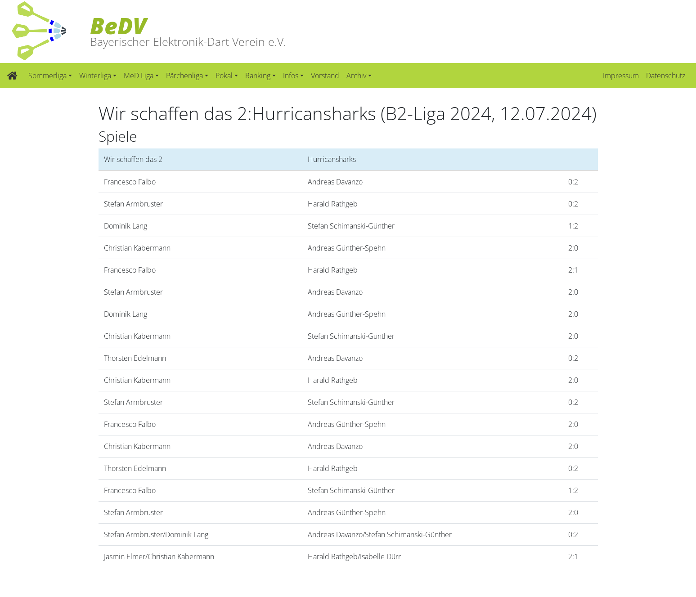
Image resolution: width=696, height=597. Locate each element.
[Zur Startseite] (12, 76)
